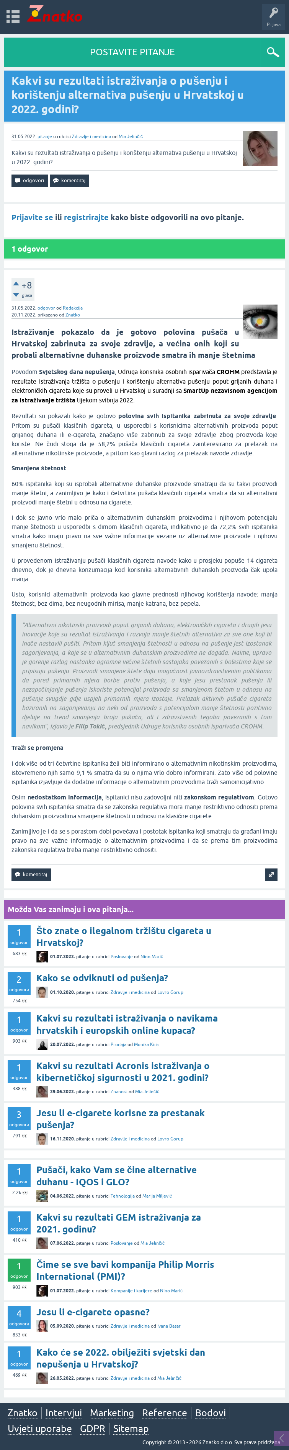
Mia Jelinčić (131, 136)
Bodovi (210, 1412)
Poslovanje (122, 956)
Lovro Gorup (170, 992)
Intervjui (64, 1412)
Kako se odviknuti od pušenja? (102, 978)
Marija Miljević (157, 1196)
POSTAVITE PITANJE (132, 52)
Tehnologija (123, 1196)
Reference (164, 1412)
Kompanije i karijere (131, 1290)
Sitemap (131, 1428)
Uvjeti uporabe (40, 1428)
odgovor (46, 308)
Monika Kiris (146, 1044)
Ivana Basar (169, 1326)
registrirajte (86, 217)
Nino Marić (151, 956)
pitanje (45, 136)
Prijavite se (32, 217)
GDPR (92, 1428)
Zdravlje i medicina (91, 136)
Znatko (72, 315)
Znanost (119, 1091)
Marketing (112, 1412)
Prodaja (118, 1044)
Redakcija (73, 308)
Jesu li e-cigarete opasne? (93, 1312)
